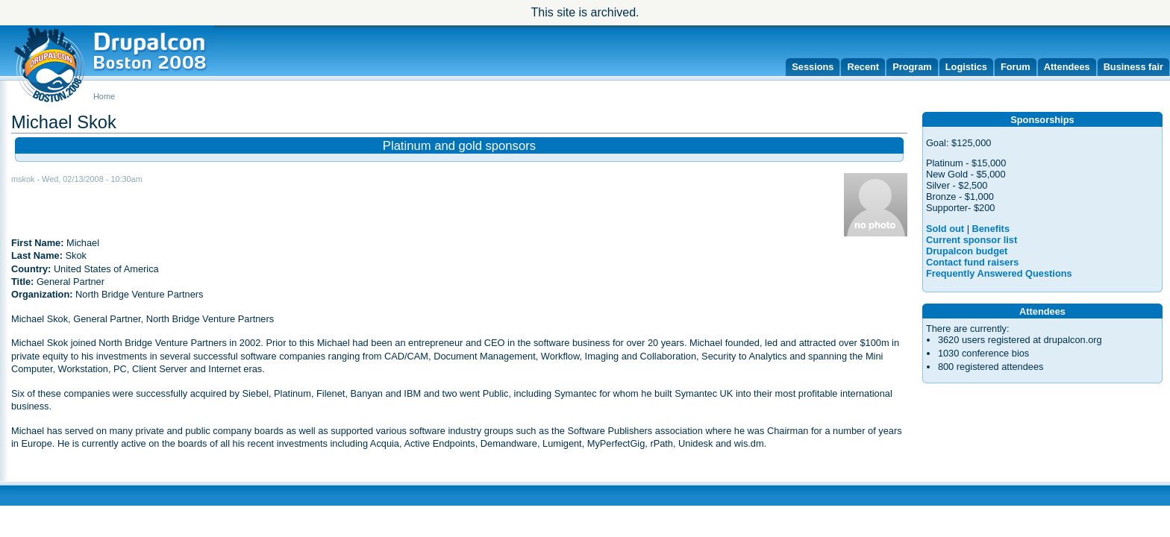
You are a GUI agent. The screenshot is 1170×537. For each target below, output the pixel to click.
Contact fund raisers (972, 262)
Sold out (945, 228)
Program (912, 66)
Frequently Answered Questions (999, 273)
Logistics (966, 66)
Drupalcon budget (966, 251)
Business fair (1133, 66)
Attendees (1067, 66)
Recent (863, 66)
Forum (1015, 66)
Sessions (812, 66)
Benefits (991, 228)
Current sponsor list (971, 239)
